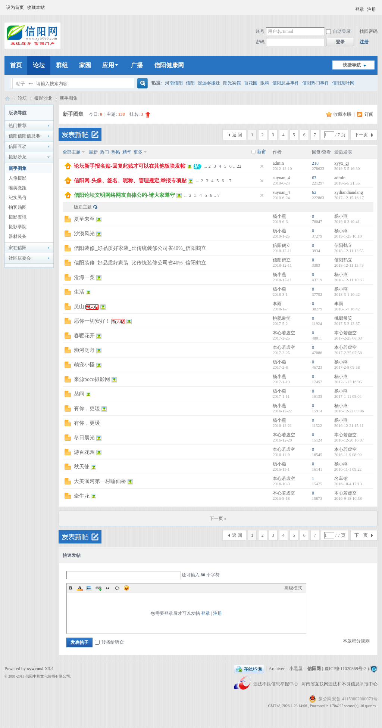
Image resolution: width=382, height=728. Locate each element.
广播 (137, 65)
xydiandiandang (348, 192)
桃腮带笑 (282, 318)
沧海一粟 (84, 277)
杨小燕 (279, 216)
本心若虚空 (284, 332)
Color (80, 588)
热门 (104, 152)
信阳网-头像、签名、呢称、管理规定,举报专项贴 (130, 180)
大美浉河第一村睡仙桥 (100, 481)
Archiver (277, 668)
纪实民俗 (17, 197)
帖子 (20, 83)
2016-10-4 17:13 (348, 483)
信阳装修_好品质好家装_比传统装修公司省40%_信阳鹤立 (140, 248)
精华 (126, 152)
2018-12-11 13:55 (349, 250)
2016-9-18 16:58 (348, 498)
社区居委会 (20, 258)
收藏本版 (343, 114)
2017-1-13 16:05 (348, 382)
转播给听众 (109, 642)
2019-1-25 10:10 (348, 236)
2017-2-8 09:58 (347, 367)
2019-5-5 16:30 (347, 168)
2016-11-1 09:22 (347, 469)
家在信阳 (17, 247)
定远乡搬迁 (209, 83)
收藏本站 (36, 7)
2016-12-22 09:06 (349, 411)
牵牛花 (82, 496)
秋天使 (82, 467)
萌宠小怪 (84, 365)
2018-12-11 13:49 (349, 265)
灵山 (79, 306)
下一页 (361, 134)
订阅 (368, 114)
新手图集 (69, 98)
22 (239, 166)
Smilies (126, 588)
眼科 (264, 83)
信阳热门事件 (315, 83)
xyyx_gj (341, 163)
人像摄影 (17, 178)
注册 (371, 9)
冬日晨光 (84, 437)
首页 (16, 65)
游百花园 (84, 452)
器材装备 (17, 236)
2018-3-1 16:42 (347, 294)
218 (315, 163)
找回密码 (369, 31)
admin (278, 163)
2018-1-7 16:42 (347, 309)
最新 (93, 152)
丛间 (79, 394)
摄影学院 (17, 226)
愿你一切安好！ (92, 321)
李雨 (277, 303)
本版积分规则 (356, 641)
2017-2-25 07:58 (348, 352)
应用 (111, 65)
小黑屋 (296, 668)
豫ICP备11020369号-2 (345, 668)
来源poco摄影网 (92, 379)
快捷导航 (352, 65)
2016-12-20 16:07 (349, 440)
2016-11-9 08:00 (347, 454)
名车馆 (341, 478)
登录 (359, 9)
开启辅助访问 (352, 7)
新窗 (261, 151)
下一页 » (218, 518)
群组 (62, 65)
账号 (260, 31)
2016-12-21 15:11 (349, 425)
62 (314, 192)
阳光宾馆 (232, 83)
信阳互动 (17, 146)
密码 (260, 41)
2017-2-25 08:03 (348, 338)
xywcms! (35, 668)
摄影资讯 (17, 217)
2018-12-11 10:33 (349, 280)
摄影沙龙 (43, 98)
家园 (85, 65)
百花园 (250, 83)
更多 (138, 152)
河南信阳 (174, 83)
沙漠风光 (84, 233)
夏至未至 (84, 219)
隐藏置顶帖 (262, 166)
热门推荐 (17, 125)
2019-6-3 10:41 (347, 221)
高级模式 (293, 588)
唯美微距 (17, 187)
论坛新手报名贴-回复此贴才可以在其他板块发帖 (129, 166)
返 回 (237, 134)
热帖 (115, 152)
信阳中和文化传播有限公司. (48, 676)
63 (314, 177)
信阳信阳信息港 (24, 136)
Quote (108, 588)
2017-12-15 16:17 (349, 197)
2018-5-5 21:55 (347, 183)
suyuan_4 (281, 177)
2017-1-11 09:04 (347, 396)
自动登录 (338, 31)
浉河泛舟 (84, 350)
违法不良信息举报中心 (276, 684)
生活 (79, 292)
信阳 (190, 83)
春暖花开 (84, 335)
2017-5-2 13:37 (347, 323)
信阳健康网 (169, 65)
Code (117, 588)
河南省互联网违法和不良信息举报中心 (339, 684)
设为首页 (15, 7)
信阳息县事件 (285, 83)
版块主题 (83, 207)
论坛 (39, 65)
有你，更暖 (87, 408)
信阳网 (7, 98)
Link (98, 588)
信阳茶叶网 (343, 83)
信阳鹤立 (282, 245)
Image (89, 588)
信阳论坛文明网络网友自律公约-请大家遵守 (124, 195)
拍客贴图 (17, 207)
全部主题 (72, 152)
